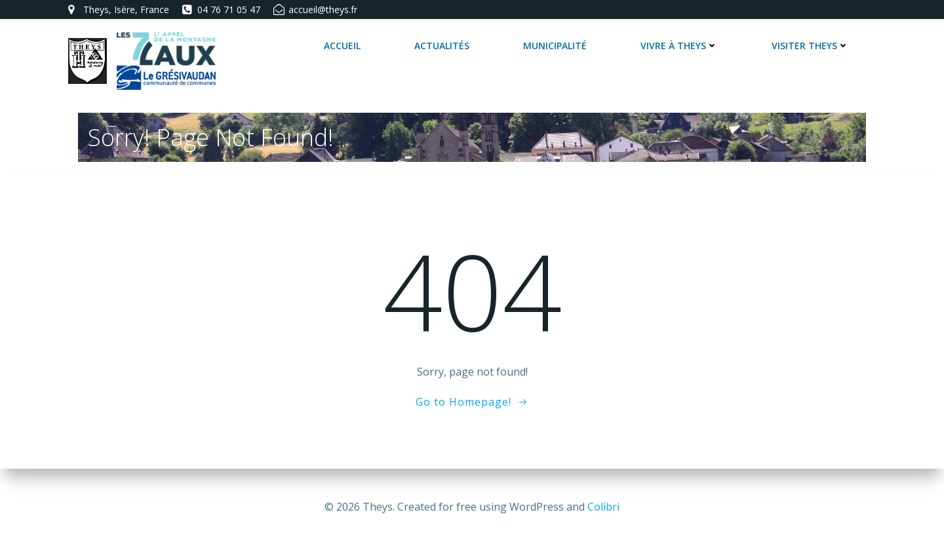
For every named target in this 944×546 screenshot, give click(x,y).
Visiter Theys (810, 45)
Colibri (603, 506)
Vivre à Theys (679, 45)
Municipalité (555, 45)
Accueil (342, 45)
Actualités (441, 45)
